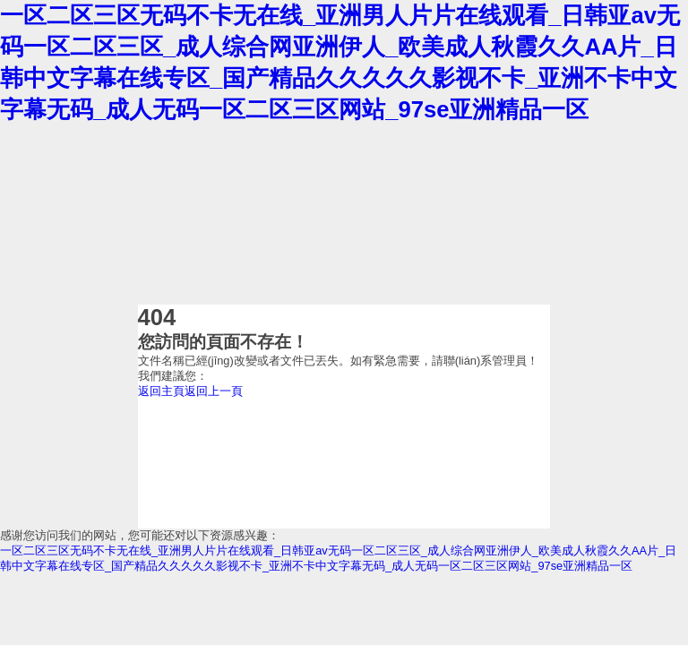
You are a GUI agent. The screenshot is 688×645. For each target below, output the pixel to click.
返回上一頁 (214, 391)
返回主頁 (161, 391)
